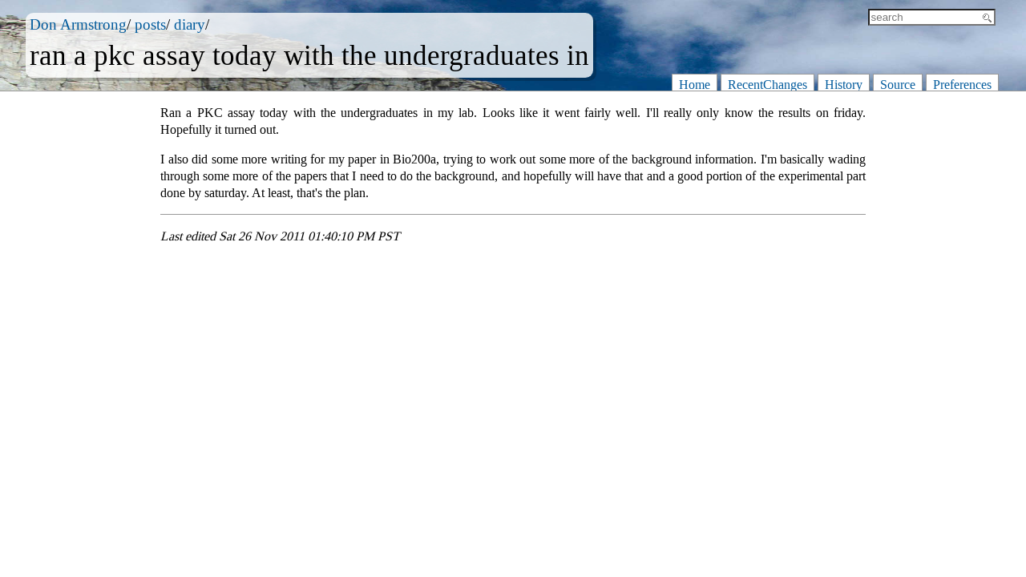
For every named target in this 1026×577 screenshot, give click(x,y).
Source (897, 84)
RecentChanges (767, 84)
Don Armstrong (78, 24)
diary (189, 24)
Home (694, 84)
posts (150, 24)
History (843, 84)
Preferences (962, 84)
